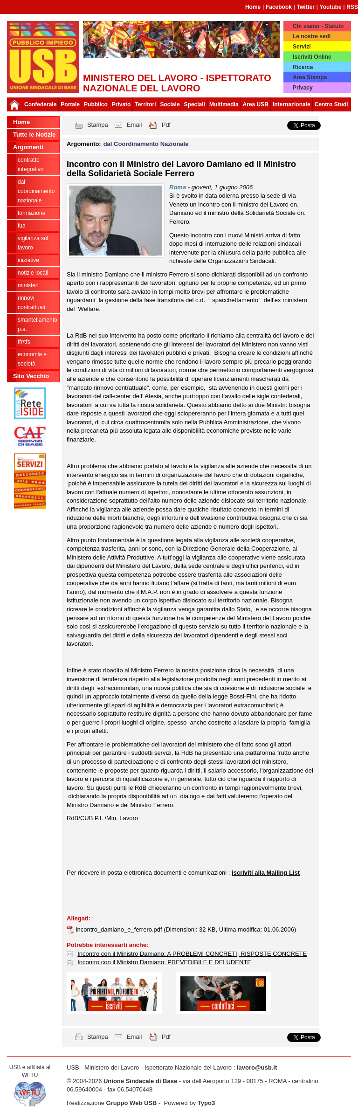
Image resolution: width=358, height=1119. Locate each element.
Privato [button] (121, 104)
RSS (352, 7)
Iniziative (28, 260)
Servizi (302, 46)
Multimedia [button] (224, 104)
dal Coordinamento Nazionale (36, 191)
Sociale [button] (170, 104)
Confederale (40, 104)
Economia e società (32, 359)
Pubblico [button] (96, 104)
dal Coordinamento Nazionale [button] (146, 143)
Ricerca (303, 67)
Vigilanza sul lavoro (33, 243)
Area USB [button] (255, 104)
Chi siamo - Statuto (318, 26)
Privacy (303, 87)
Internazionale (291, 104)
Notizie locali (33, 272)
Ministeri (28, 285)
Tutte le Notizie (34, 134)
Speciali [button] (194, 104)
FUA (22, 225)
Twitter (306, 7)
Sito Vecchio (31, 376)
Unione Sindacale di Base (140, 1081)
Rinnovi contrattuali (31, 303)
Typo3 (206, 1102)
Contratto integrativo (30, 165)
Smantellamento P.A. (37, 324)
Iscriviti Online (312, 57)
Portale (70, 104)
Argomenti (28, 147)
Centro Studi (331, 104)
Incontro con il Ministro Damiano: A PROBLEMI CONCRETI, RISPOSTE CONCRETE (192, 953)
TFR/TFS (24, 341)
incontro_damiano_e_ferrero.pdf (120, 929)
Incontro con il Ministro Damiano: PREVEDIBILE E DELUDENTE (164, 962)
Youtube (331, 7)
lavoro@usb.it (257, 1067)
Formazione (31, 213)
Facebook (279, 7)
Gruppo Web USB (131, 1102)
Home (253, 7)
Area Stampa (310, 77)
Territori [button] (145, 104)
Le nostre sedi (311, 36)
